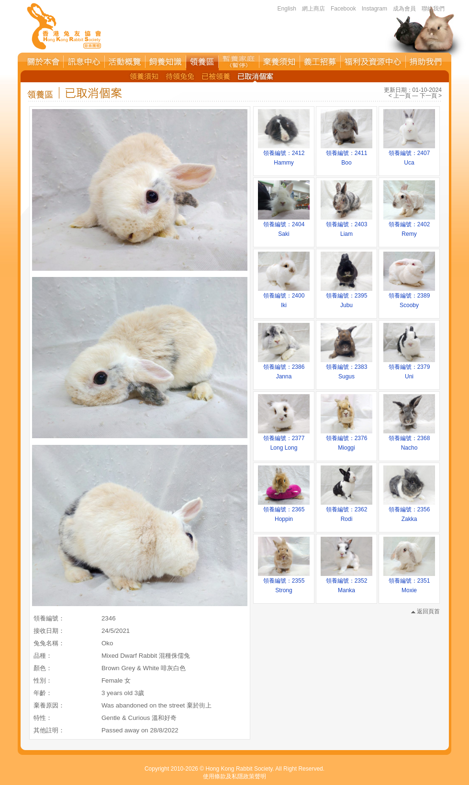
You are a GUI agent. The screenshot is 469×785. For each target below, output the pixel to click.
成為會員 (404, 8)
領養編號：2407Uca (409, 154)
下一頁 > (431, 95)
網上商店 (313, 8)
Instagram (374, 8)
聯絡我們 (433, 8)
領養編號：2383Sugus (346, 368)
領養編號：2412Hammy (284, 154)
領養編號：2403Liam (346, 225)
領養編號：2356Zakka (409, 510)
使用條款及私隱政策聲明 (234, 776)
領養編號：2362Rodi (346, 510)
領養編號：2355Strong (284, 582)
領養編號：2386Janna (284, 368)
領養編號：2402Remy (409, 225)
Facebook (343, 8)
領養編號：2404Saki (284, 225)
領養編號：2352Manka (346, 582)
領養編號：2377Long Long (284, 439)
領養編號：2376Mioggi (346, 439)
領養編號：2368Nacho (409, 439)
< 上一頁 (400, 95)
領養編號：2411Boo (346, 154)
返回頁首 (425, 611)
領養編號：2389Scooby (409, 297)
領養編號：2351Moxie (409, 582)
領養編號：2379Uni (409, 368)
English (287, 8)
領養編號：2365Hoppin (284, 510)
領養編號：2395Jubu (346, 297)
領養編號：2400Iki (284, 297)
